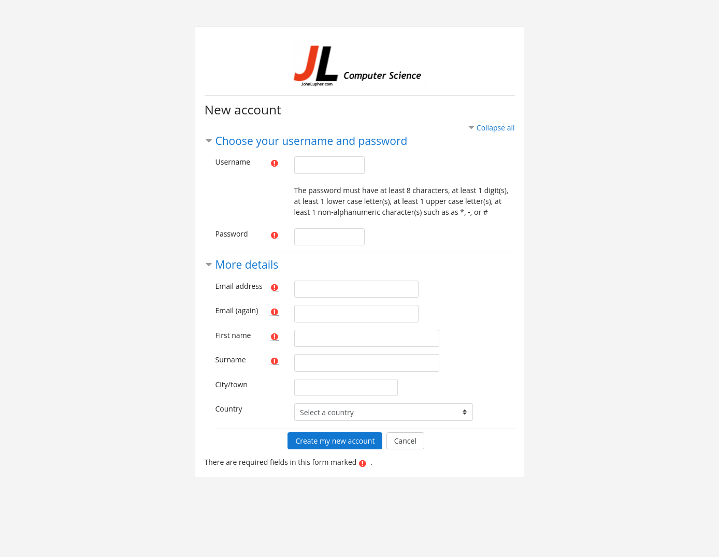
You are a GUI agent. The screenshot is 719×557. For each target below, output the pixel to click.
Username (233, 162)
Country (228, 409)
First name (233, 335)
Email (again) (236, 310)
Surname (230, 359)
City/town (231, 384)
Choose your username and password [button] (311, 141)
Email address (239, 286)
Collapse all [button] (496, 128)
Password (231, 234)
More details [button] (247, 264)
